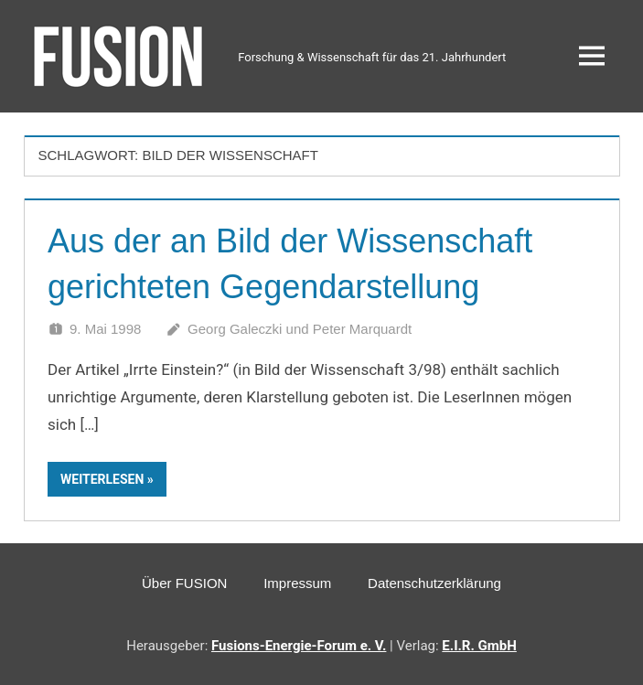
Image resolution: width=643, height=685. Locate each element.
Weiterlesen (102, 479)
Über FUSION (184, 583)
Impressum (297, 583)
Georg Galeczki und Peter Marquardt (300, 329)
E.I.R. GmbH (479, 645)
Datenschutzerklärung (434, 583)
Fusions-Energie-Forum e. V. (298, 645)
